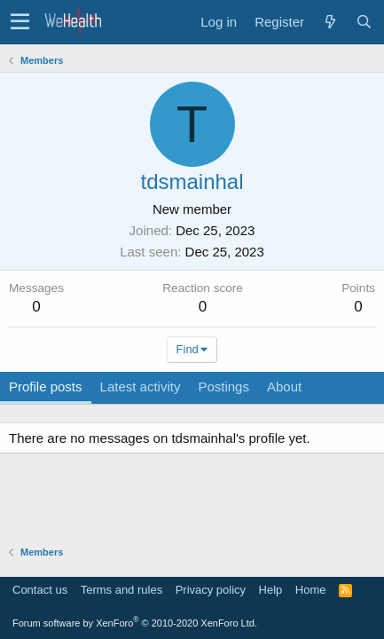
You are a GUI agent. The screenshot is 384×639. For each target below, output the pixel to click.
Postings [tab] (223, 386)
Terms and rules (121, 589)
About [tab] (284, 386)
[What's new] (330, 21)
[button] (20, 22)
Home (310, 589)
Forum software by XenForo (134, 623)
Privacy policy (211, 589)
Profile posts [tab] (45, 386)
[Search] (363, 21)
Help (271, 589)
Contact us (39, 589)
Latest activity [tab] (140, 386)
